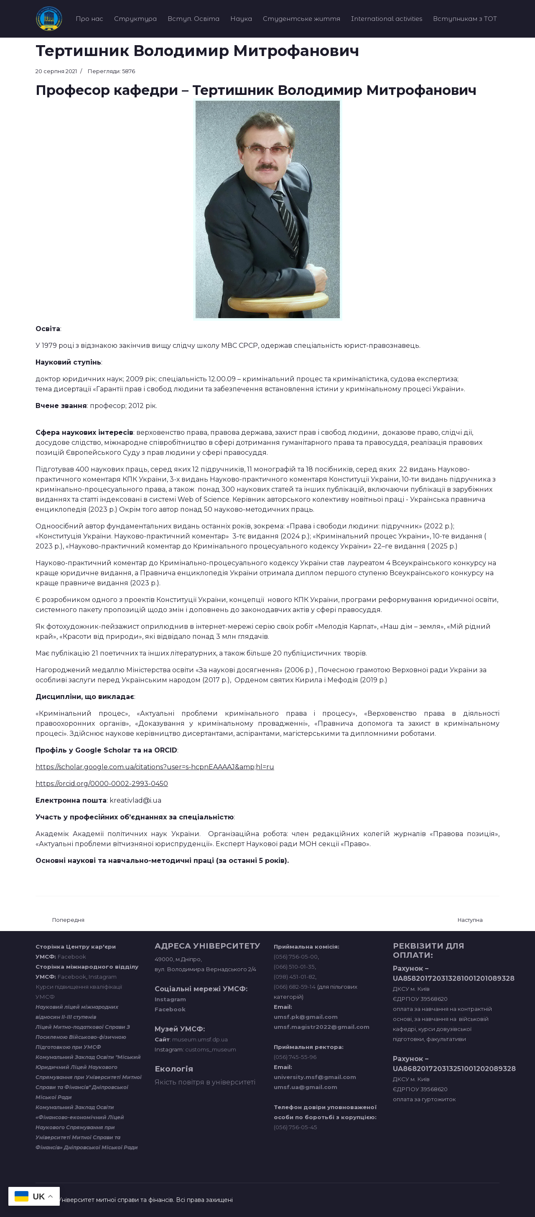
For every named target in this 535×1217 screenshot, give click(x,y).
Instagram (103, 976)
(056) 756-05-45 (295, 1127)
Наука (241, 19)
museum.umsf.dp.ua (199, 1039)
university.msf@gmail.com (315, 1077)
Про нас (89, 19)
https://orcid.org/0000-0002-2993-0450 (102, 784)
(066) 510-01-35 (294, 966)
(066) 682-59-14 (295, 986)
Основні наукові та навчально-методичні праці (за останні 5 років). (162, 861)
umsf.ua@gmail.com (305, 1087)
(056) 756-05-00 (296, 956)
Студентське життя (301, 19)
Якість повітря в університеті (205, 1082)
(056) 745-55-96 (295, 1057)
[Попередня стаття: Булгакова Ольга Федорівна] (68, 920)
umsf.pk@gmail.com (306, 1016)
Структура (135, 19)
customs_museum (210, 1049)
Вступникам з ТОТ (465, 19)
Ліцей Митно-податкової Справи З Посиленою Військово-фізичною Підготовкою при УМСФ (83, 1037)
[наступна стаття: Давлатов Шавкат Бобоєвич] (470, 920)
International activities (386, 19)
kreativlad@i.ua (135, 800)
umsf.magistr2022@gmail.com (321, 1026)
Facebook (72, 956)
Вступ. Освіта (193, 19)
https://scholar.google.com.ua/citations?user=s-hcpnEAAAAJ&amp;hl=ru (155, 767)
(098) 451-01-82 (294, 976)
